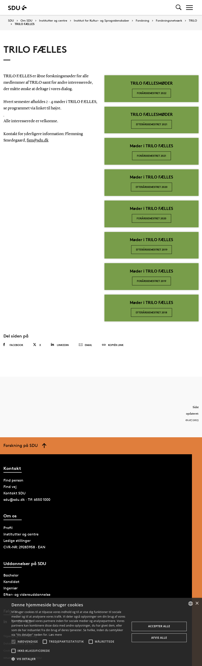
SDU (11, 20)
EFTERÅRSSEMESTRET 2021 (151, 124)
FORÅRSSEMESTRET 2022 (151, 93)
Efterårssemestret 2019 (151, 249)
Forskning (142, 20)
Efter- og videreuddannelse (26, 594)
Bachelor (11, 575)
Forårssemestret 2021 (151, 155)
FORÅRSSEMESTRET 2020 (151, 218)
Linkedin (60, 345)
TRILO (193, 20)
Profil (8, 528)
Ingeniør (10, 588)
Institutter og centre (53, 20)
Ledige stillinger (17, 540)
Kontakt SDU (14, 493)
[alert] (101, 632)
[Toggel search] (178, 7)
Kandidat (11, 582)
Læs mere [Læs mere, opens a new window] (55, 635)
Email (85, 345)
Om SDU (26, 20)
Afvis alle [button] (159, 638)
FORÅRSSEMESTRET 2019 (151, 281)
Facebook (13, 345)
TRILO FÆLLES (25, 24)
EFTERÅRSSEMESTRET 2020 (151, 187)
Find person (13, 480)
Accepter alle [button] (159, 626)
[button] (13, 641)
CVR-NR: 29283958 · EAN (24, 547)
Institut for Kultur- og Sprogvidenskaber (101, 20)
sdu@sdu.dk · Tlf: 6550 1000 (26, 499)
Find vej (10, 487)
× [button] (197, 603)
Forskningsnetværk (169, 20)
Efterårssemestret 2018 (151, 312)
